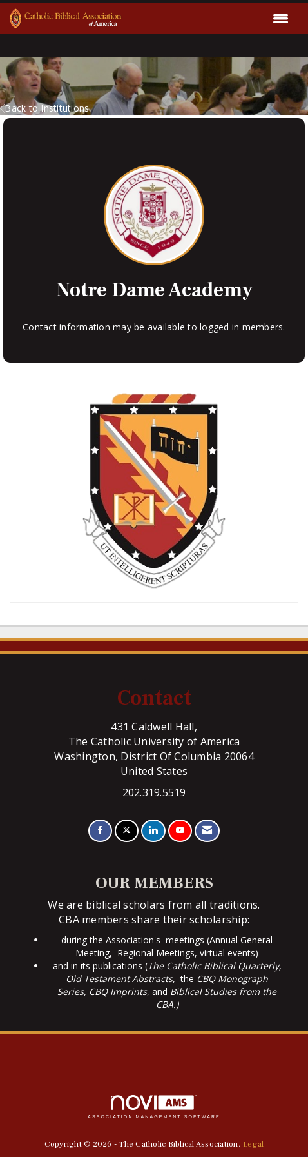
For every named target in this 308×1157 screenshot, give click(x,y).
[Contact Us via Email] (207, 831)
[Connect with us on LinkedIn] (153, 831)
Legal (253, 1144)
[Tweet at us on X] (127, 831)
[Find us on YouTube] (180, 831)
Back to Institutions (44, 108)
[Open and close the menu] (209, 19)
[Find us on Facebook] (100, 831)
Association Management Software (154, 1107)
